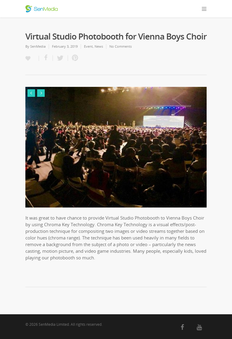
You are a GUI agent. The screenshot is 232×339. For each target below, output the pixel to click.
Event (88, 46)
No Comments (120, 46)
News (99, 46)
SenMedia (38, 46)
